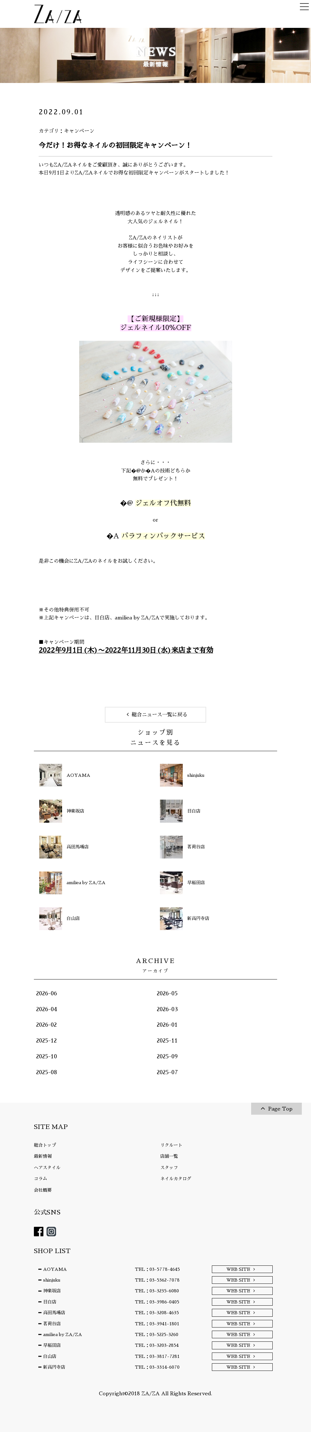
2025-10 (46, 1056)
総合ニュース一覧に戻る (159, 714)
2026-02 (46, 1025)
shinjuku (51, 1280)
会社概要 (43, 1190)
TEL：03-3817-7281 (157, 1356)
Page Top (280, 1109)
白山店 (49, 1356)
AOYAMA (55, 1269)
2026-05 (167, 993)
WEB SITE (238, 1269)
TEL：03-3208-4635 (157, 1312)
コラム (40, 1178)
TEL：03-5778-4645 (157, 1269)
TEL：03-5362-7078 (157, 1280)
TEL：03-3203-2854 (157, 1345)
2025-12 (46, 1040)
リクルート (171, 1145)
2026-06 (46, 993)
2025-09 (167, 1056)
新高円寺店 (54, 1367)
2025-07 (167, 1072)
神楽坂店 (52, 1291)
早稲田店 (52, 1345)
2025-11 (167, 1040)
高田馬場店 (54, 1312)
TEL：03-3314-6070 (157, 1367)
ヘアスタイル (47, 1167)
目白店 (102, 617)
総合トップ (45, 1145)
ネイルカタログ (175, 1178)
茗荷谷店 (52, 1323)
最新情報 (43, 1156)
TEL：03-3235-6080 (157, 1291)
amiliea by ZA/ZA (137, 617)
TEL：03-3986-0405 (157, 1302)
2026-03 (167, 1009)
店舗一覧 (169, 1156)
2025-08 (46, 1072)
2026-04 (46, 1009)
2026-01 (167, 1025)
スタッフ (169, 1167)
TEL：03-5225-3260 (156, 1334)
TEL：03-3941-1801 (157, 1323)
